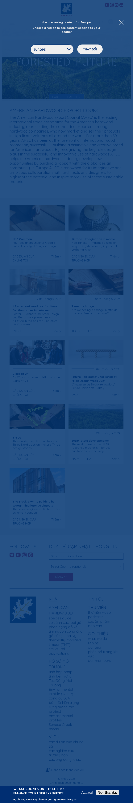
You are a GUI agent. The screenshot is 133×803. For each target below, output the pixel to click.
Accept (87, 793)
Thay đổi (90, 49)
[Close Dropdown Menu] (121, 23)
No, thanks (107, 793)
